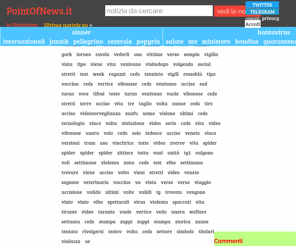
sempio (192, 54)
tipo (81, 64)
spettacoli (118, 201)
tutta (143, 152)
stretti (68, 74)
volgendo (183, 64)
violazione (133, 123)
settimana (191, 162)
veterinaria (96, 182)
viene (96, 64)
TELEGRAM (262, 11)
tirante (69, 211)
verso (173, 54)
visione (167, 113)
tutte (143, 142)
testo (114, 93)
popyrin (148, 41)
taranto (106, 211)
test (84, 74)
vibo (171, 162)
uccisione (72, 192)
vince (95, 123)
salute (175, 41)
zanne (179, 103)
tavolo (102, 54)
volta (162, 103)
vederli (121, 54)
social (204, 64)
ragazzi (117, 74)
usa (138, 54)
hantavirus (274, 31)
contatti (252, 18)
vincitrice (123, 142)
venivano (130, 64)
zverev (177, 142)
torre (85, 103)
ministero (216, 41)
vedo (161, 211)
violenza (71, 241)
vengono (196, 192)
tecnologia (73, 123)
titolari (206, 231)
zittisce (125, 152)
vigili (173, 74)
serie (171, 123)
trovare (70, 172)
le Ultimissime (22, 24)
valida (94, 192)
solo (136, 133)
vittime (155, 54)
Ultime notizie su (66, 25)
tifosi (99, 93)
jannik (59, 41)
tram (89, 142)
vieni (139, 172)
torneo (83, 54)
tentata (70, 231)
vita (111, 64)
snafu (131, 113)
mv (192, 41)
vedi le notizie (237, 11)
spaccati (181, 201)
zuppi (126, 221)
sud (203, 83)
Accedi (253, 24)
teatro (115, 231)
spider (210, 142)
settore (164, 231)
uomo (149, 113)
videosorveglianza (100, 113)
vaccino (70, 83)
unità (174, 152)
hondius (247, 41)
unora (92, 133)
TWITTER (262, 4)
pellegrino (88, 41)
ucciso (188, 83)
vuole (173, 93)
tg (158, 192)
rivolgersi (93, 231)
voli (66, 162)
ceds (135, 74)
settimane (85, 162)
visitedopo (157, 64)
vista (67, 64)
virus (139, 201)
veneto (192, 133)
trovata (173, 192)
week (98, 74)
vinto (67, 201)
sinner (81, 31)
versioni (71, 142)
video (155, 123)
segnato (70, 182)
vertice (105, 83)
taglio (145, 103)
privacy (270, 18)
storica (182, 221)
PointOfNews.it (39, 10)
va (138, 182)
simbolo (185, 231)
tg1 (187, 152)
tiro (209, 103)
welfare (198, 211)
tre (131, 103)
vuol (158, 152)
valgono (204, 152)
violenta (110, 162)
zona (129, 162)
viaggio (202, 182)
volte (128, 192)
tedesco (154, 133)
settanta (71, 221)
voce (84, 93)
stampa (107, 221)
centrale (120, 41)
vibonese (127, 83)
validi (145, 192)
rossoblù (192, 74)
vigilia (211, 54)
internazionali (24, 41)
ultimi (186, 113)
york (67, 54)
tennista (154, 74)
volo (108, 133)
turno (68, 93)
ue (87, 241)
